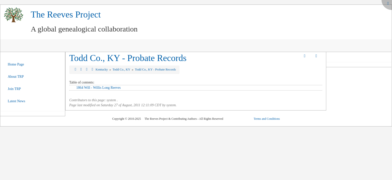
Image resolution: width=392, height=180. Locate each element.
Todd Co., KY (121, 69)
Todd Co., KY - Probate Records (127, 58)
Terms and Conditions (267, 118)
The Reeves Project (66, 15)
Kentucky (102, 69)
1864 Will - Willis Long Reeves (98, 88)
